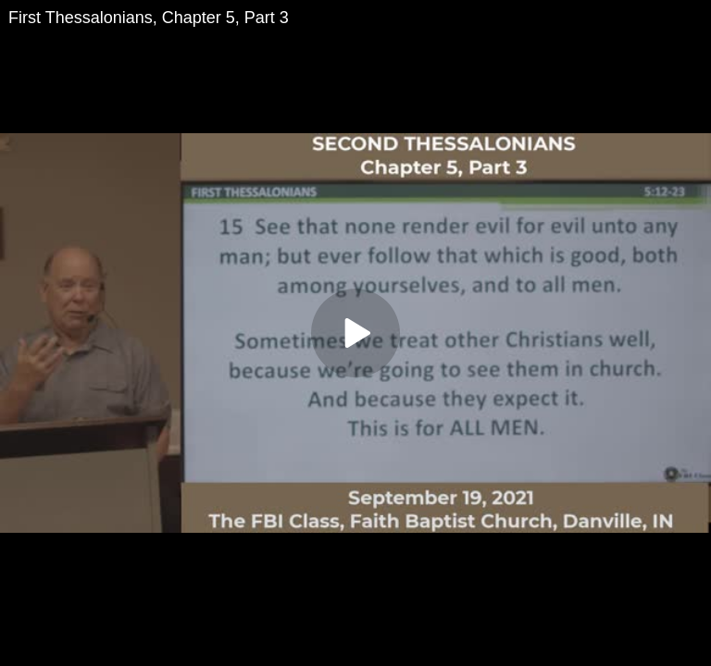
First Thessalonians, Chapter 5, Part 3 (148, 17)
